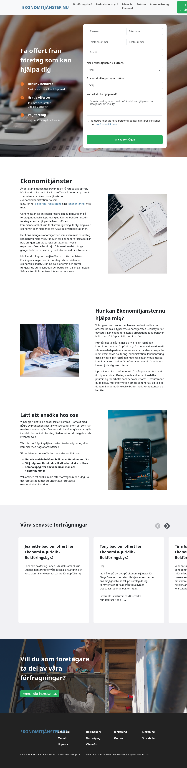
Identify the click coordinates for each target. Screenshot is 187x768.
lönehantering (76, 203)
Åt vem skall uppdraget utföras (106, 78)
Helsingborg (93, 732)
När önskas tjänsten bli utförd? (105, 63)
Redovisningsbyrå (107, 4)
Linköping (148, 732)
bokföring (40, 203)
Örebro (118, 738)
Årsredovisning (159, 4)
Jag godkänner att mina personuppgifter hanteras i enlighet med (123, 122)
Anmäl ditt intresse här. (40, 693)
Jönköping (120, 732)
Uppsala (63, 744)
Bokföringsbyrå (82, 4)
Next (165, 524)
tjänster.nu (45, 7)
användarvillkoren (106, 124)
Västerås (91, 744)
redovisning (54, 203)
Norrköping (93, 738)
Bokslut (141, 4)
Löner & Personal (127, 6)
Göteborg (64, 732)
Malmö (62, 738)
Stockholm (149, 738)
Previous (156, 524)
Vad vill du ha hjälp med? (102, 94)
